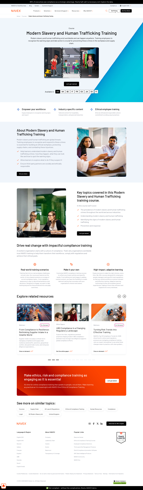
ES (82, 91)
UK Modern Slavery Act (36, 414)
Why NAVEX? (87, 11)
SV (92, 91)
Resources (75, 11)
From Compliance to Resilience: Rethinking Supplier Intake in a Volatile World (34, 332)
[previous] (119, 296)
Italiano (19, 447)
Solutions (47, 11)
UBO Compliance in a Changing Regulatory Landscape (70, 329)
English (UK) (20, 440)
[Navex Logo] (16, 11)
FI (96, 91)
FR (77, 91)
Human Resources (96, 409)
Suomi (18, 463)
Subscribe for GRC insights (116, 423)
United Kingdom (54, 414)
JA (87, 91)
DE (68, 91)
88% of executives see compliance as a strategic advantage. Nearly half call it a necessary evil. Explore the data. (71, 2)
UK (63, 91)
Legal (21, 414)
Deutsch (19, 444)
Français (19, 450)
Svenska (19, 460)
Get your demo (23, 174)
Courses (24, 16)
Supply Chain (34, 409)
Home (18, 16)
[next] (124, 296)
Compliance (111, 409)
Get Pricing (114, 11)
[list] (126, 5)
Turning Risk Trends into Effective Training (105, 330)
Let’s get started (84, 233)
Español (19, 453)
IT (72, 91)
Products (36, 11)
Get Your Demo (126, 11)
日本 (18, 456)
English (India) (21, 466)
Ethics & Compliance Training (74, 409)
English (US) (20, 437)
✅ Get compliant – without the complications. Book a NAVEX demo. (71, 488)
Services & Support (61, 11)
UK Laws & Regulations (52, 409)
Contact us (113, 5)
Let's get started (71, 84)
